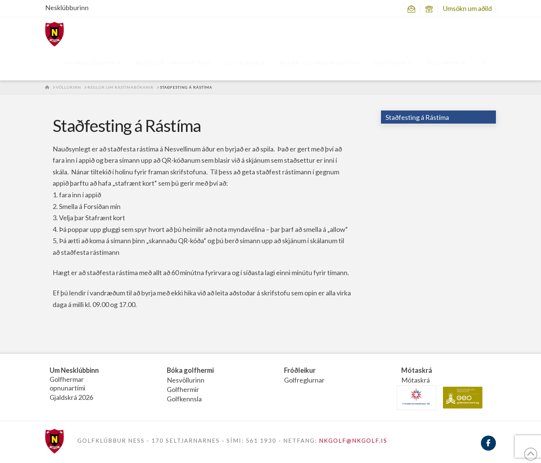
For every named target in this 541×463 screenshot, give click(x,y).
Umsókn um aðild (467, 8)
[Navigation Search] (484, 63)
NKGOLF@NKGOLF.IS (353, 440)
